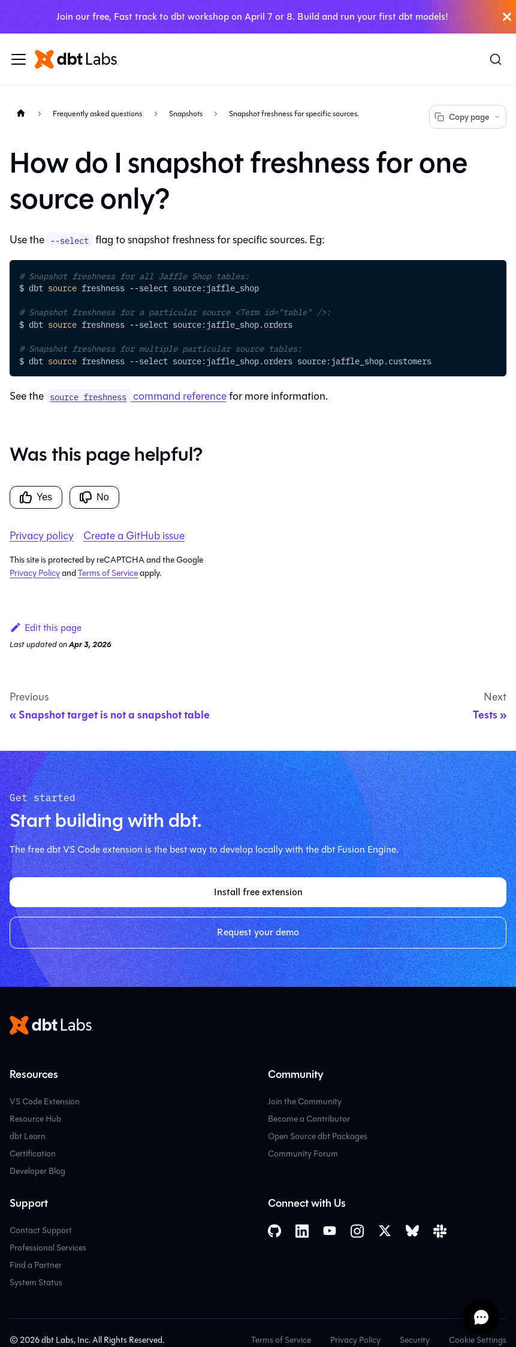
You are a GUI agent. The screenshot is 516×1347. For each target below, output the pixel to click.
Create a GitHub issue (134, 535)
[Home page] (21, 113)
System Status (36, 1282)
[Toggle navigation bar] (19, 59)
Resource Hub (35, 1119)
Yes (36, 497)
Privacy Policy (35, 573)
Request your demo (258, 932)
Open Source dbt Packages (317, 1136)
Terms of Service (108, 573)
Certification (33, 1153)
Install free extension (258, 892)
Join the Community (305, 1101)
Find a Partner (36, 1265)
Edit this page (46, 628)
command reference (136, 396)
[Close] (507, 17)
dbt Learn (28, 1136)
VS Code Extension (45, 1101)
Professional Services (48, 1248)
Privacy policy (42, 535)
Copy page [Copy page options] (467, 117)
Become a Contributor (309, 1119)
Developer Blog (37, 1171)
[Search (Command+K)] (495, 59)
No (94, 497)
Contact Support (41, 1230)
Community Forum (303, 1153)
